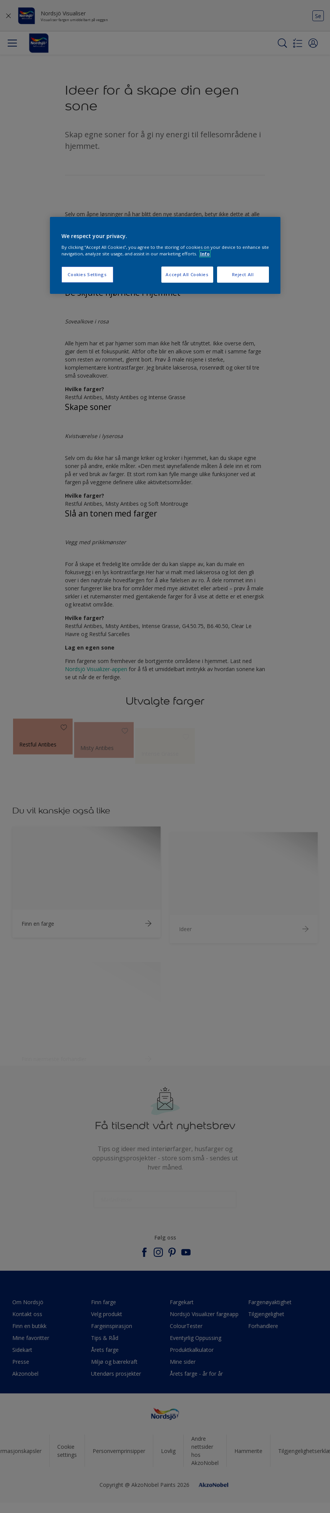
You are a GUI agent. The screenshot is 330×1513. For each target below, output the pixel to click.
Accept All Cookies (187, 274)
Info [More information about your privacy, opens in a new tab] (205, 254)
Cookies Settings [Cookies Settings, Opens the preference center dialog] (87, 274)
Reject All (243, 274)
